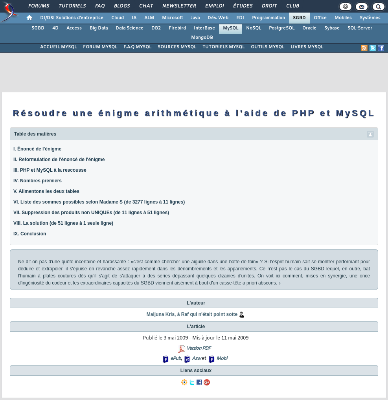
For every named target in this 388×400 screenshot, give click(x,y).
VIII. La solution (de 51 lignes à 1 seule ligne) (63, 223)
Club (292, 6)
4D (55, 28)
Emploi (214, 6)
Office (320, 18)
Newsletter (178, 6)
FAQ (99, 6)
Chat (145, 6)
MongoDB (202, 37)
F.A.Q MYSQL (137, 47)
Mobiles (343, 18)
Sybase (332, 28)
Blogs (121, 6)
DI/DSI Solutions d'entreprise (71, 18)
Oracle (309, 28)
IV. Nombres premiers (37, 180)
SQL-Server (360, 28)
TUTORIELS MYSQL (223, 47)
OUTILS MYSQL (267, 47)
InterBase (204, 28)
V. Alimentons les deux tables (46, 191)
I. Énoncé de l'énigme (37, 149)
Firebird (177, 28)
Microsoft (172, 18)
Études (242, 6)
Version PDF (198, 348)
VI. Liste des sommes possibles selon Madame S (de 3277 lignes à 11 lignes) (99, 202)
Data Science (129, 28)
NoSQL (253, 28)
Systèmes (370, 18)
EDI (240, 18)
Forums (38, 6)
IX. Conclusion (29, 234)
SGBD (299, 18)
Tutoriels (71, 6)
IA (134, 18)
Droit (269, 6)
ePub (175, 359)
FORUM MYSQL (100, 47)
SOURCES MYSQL (177, 47)
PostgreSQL (281, 28)
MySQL (230, 28)
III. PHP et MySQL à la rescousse (49, 170)
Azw (196, 359)
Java (195, 18)
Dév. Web (218, 18)
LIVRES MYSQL (307, 47)
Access (74, 28)
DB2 (156, 28)
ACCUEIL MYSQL (58, 47)
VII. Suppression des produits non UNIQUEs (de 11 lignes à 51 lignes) (91, 212)
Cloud (117, 18)
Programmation (268, 18)
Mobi (221, 359)
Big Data (99, 28)
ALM (149, 18)
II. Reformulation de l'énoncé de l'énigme (59, 159)
